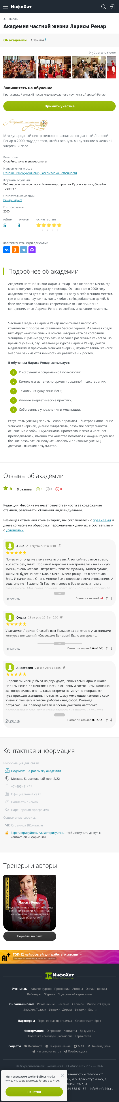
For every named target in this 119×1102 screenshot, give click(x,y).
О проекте (54, 1031)
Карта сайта (83, 1036)
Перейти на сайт (30, 936)
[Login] (112, 6)
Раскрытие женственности (58, 173)
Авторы (77, 989)
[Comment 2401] (61, 617)
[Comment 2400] (64, 668)
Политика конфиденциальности (50, 1036)
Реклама (63, 1004)
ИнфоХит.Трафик (34, 1010)
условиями (15, 530)
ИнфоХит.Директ (60, 1010)
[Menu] (5, 6)
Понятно (34, 1092)
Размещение (46, 1004)
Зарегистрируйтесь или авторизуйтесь (37, 833)
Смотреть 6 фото (102, 52)
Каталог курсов (40, 989)
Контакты (70, 1031)
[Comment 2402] (59, 546)
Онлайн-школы (96, 989)
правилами (102, 520)
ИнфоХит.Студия (98, 1004)
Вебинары (34, 994)
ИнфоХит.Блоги (85, 1010)
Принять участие (60, 106)
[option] (20, 67)
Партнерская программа (55, 1021)
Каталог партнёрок (88, 1021)
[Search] (103, 6)
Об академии (15, 40)
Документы (88, 1031)
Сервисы (78, 1004)
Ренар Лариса (12, 200)
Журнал (49, 994)
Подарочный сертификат (75, 994)
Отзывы (38, 40)
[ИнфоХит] (21, 7)
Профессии (62, 989)
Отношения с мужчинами (21, 173)
